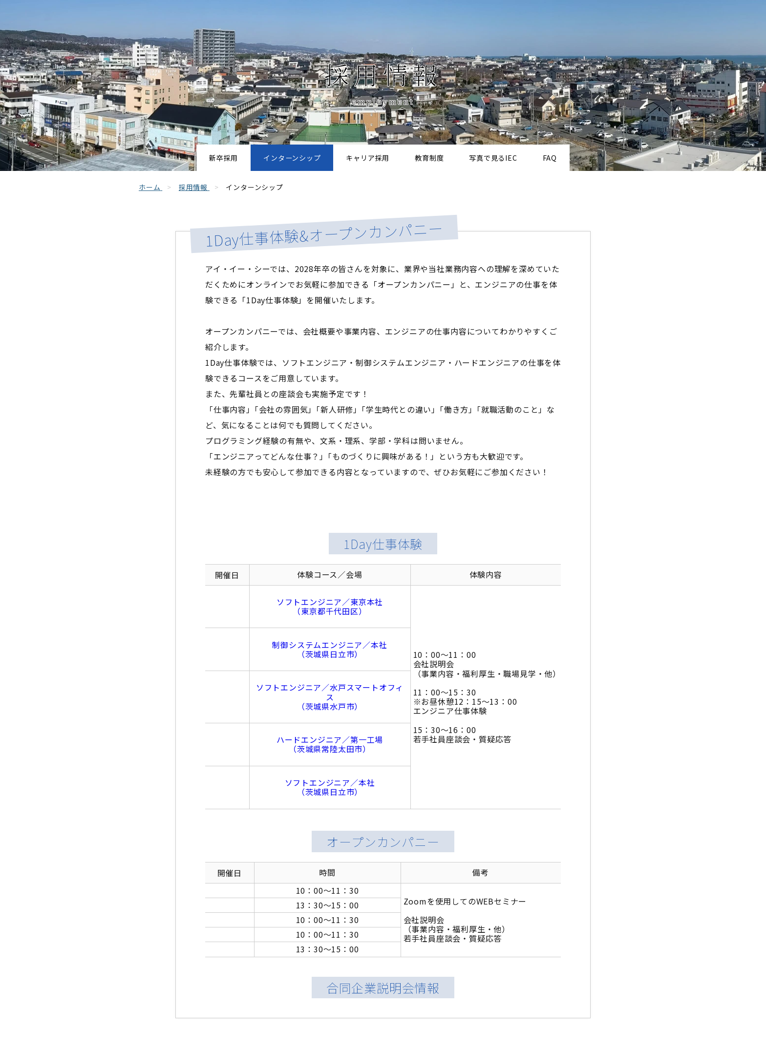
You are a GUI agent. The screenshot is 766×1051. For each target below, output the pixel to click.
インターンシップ (265, 158)
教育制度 (441, 158)
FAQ (597, 158)
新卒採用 (177, 158)
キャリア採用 (361, 158)
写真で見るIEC (524, 158)
